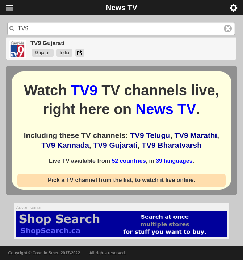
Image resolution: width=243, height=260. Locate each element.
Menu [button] (9, 8)
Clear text (228, 28)
